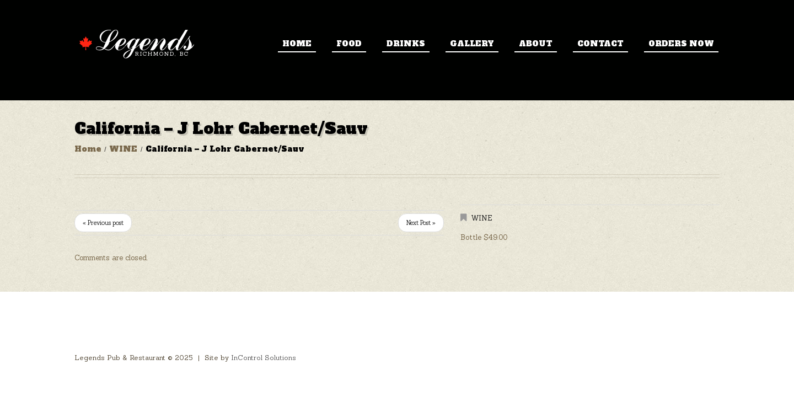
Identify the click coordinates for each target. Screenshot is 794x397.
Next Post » (421, 223)
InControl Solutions (263, 357)
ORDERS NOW (681, 43)
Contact (600, 43)
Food (349, 43)
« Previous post (103, 223)
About (535, 43)
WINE (123, 148)
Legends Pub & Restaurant (119, 357)
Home (297, 43)
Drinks (406, 43)
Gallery (472, 43)
